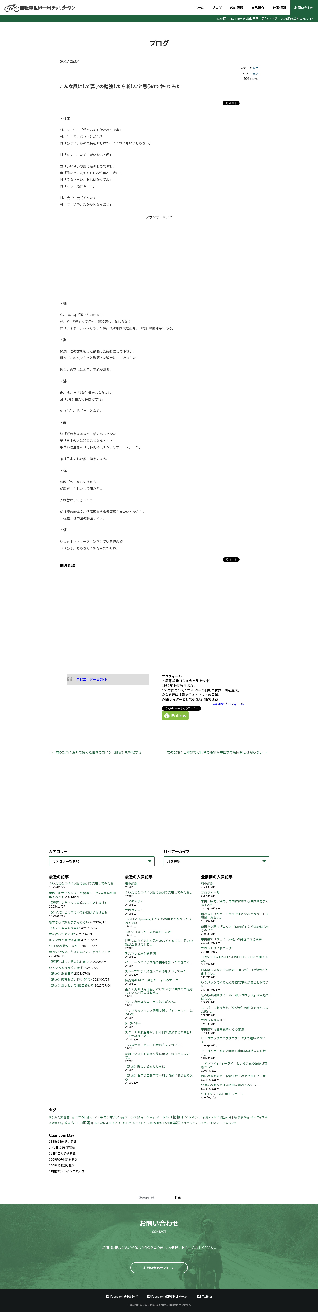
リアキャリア (134, 901)
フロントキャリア (213, 1020)
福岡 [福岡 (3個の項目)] (122, 1117)
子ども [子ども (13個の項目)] (117, 1123)
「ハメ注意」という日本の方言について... (153, 1045)
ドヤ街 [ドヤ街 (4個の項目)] (232, 1123)
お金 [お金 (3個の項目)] (72, 1117)
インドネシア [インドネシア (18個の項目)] (191, 1117)
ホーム (199, 8)
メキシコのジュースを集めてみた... (149, 932)
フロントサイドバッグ (216, 948)
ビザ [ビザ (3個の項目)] (211, 1117)
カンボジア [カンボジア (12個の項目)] (111, 1117)
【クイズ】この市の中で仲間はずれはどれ (78, 912)
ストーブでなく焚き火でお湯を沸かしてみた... (156, 971)
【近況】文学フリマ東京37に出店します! (77, 903)
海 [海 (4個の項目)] (55, 1117)
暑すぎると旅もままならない (69, 922)
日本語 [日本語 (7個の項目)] (232, 1117)
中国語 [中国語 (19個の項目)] (84, 1123)
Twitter (207, 1296)
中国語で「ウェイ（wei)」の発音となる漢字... (232, 939)
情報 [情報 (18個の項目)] (176, 1117)
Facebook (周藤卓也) (124, 1296)
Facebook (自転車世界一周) (169, 1296)
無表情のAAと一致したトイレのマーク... (152, 980)
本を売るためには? (62, 934)
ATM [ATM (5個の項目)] (103, 1123)
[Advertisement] (122, 257)
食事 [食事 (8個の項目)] (240, 1117)
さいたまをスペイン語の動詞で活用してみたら (81, 883)
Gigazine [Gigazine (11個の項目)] (250, 1117)
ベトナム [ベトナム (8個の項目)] (222, 1123)
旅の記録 (236, 8)
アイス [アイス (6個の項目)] (260, 1117)
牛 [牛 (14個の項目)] (101, 1117)
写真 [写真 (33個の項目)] (177, 1122)
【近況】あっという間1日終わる (71, 985)
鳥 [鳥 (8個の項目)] (206, 1117)
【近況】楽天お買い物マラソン (70, 979)
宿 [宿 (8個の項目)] (61, 1123)
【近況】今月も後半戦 (64, 928)
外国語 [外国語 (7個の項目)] (157, 1123)
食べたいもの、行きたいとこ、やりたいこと (80, 952)
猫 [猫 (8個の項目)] (214, 1123)
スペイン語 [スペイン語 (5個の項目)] (128, 1123)
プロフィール (134, 910)
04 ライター (133, 1023)
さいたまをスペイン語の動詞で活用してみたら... (158, 892)
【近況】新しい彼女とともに (145, 1066)
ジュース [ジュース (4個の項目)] (208, 1123)
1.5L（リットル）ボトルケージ (222, 1094)
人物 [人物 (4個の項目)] (150, 1123)
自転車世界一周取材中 (93, 679)
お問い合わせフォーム (159, 1268)
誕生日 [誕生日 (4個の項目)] (224, 1117)
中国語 (254, 73)
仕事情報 (279, 8)
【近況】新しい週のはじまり (69, 961)
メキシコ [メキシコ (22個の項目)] (71, 1123)
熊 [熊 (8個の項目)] (194, 1123)
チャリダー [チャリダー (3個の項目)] (155, 1117)
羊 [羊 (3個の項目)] (204, 1117)
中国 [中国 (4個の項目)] (108, 1123)
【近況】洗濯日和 (61, 973)
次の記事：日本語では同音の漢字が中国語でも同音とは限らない (215, 752)
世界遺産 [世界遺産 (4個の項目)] (167, 1123)
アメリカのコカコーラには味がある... (150, 1002)
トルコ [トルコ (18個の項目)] (167, 1117)
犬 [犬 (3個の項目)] (58, 1123)
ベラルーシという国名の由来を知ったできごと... (158, 962)
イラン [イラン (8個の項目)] (145, 1117)
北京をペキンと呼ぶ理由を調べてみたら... (229, 1085)
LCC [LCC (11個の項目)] (217, 1117)
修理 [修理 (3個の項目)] (54, 1123)
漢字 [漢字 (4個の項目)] (51, 1117)
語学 (255, 68)
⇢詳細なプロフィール (227, 704)
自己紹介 (257, 8)
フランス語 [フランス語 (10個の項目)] (132, 1117)
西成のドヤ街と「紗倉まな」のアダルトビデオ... (234, 1076)
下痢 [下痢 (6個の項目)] (96, 1123)
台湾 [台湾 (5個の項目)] (60, 1117)
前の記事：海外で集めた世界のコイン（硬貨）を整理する (98, 752)
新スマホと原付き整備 (64, 940)
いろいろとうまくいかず (66, 967)
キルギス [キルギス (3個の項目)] (94, 1117)
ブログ (216, 8)
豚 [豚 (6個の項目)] (68, 1117)
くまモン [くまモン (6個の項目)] (186, 1123)
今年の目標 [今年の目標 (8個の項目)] (82, 1117)
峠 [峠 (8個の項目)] (92, 1123)
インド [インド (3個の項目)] (199, 1123)
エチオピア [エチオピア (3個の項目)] (141, 1123)
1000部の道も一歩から (65, 946)
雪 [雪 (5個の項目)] (64, 1117)
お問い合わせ (304, 8)
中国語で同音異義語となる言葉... (223, 1029)
